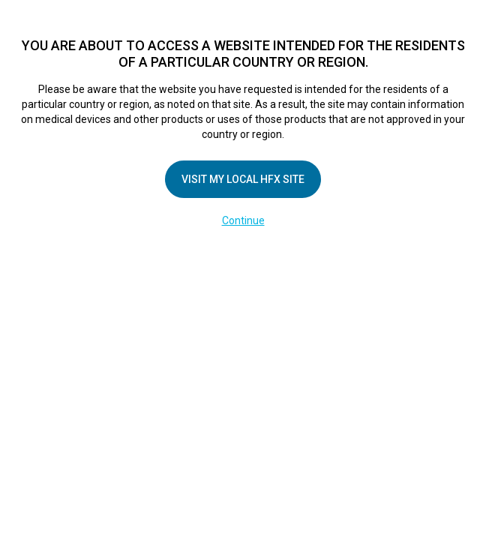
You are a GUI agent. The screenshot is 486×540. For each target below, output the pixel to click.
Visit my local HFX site (243, 179)
